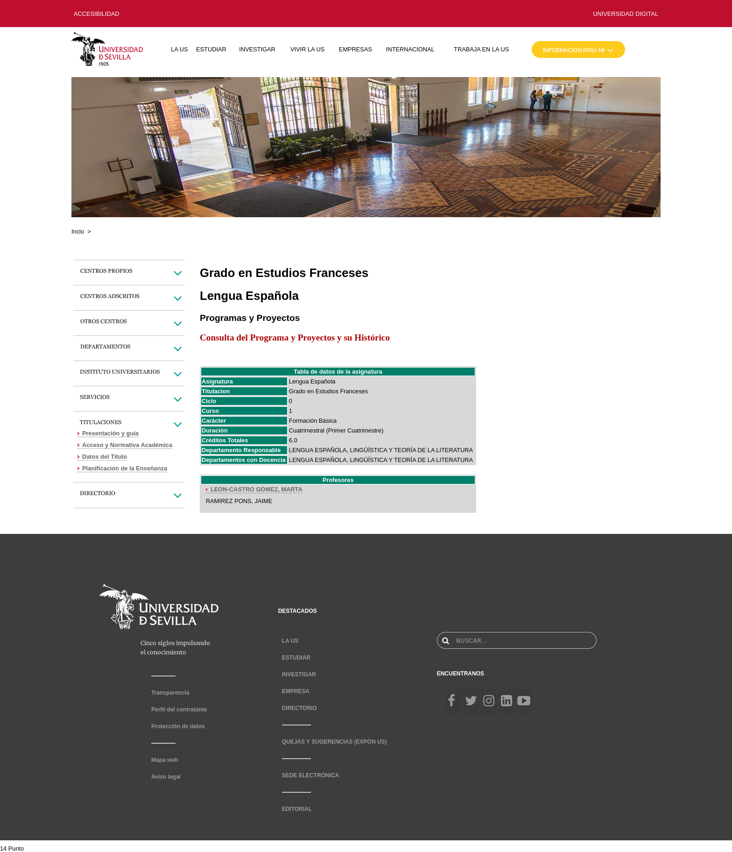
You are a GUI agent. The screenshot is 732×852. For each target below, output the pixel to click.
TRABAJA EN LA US (481, 49)
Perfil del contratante (179, 709)
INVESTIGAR (257, 49)
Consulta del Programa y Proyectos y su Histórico (295, 337)
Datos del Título (104, 456)
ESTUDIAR (211, 49)
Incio (77, 231)
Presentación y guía (110, 433)
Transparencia (170, 692)
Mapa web (164, 760)
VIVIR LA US (307, 49)
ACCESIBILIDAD (96, 13)
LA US (179, 49)
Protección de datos (178, 726)
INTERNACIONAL (410, 49)
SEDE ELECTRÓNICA (310, 775)
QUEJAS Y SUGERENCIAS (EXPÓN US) (334, 741)
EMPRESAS (355, 49)
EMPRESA (296, 691)
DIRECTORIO (299, 708)
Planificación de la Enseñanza (124, 468)
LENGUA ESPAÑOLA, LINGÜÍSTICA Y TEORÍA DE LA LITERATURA (381, 450)
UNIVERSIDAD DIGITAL (625, 13)
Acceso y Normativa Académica (127, 444)
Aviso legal (166, 777)
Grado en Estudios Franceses (328, 391)
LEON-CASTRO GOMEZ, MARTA (257, 489)
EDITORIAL (297, 809)
